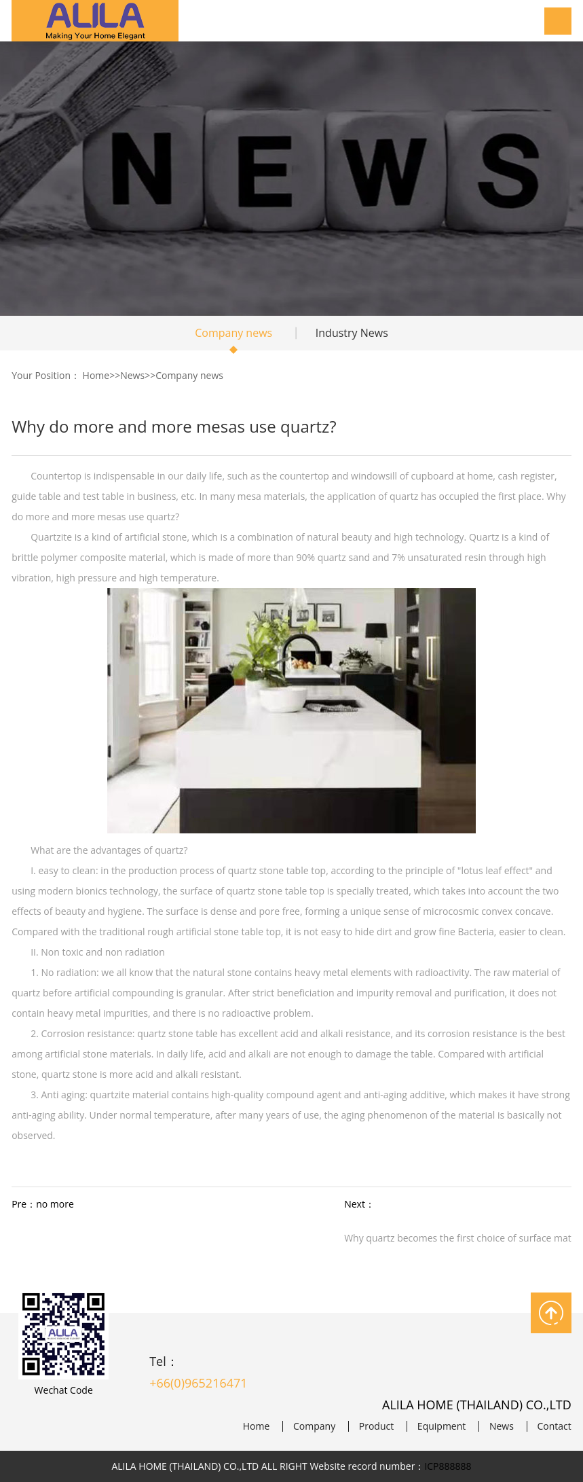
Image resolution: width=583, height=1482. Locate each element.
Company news (233, 332)
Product (376, 1426)
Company (314, 1426)
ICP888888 (447, 1466)
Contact (554, 1426)
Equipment (441, 1426)
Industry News (352, 332)
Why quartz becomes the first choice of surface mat (457, 1237)
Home (96, 375)
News (132, 375)
